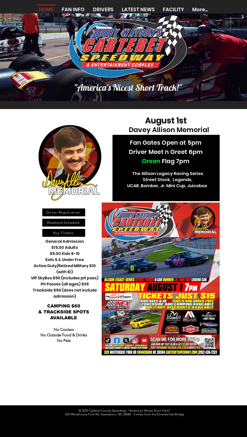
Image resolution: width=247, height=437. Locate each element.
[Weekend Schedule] (63, 223)
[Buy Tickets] (63, 233)
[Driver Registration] (63, 212)
